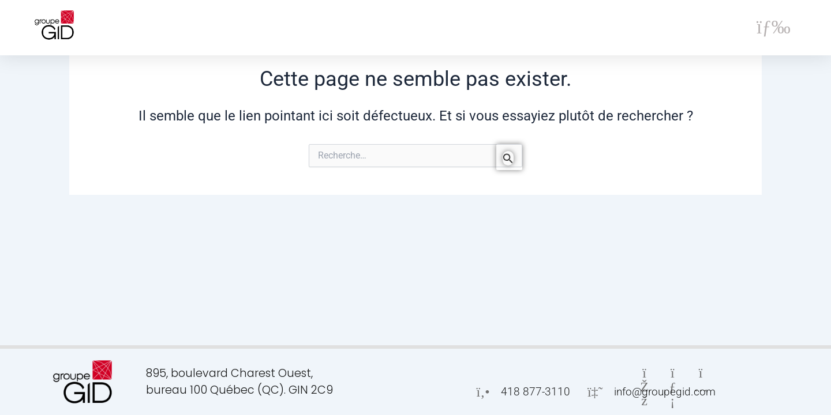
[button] (774, 27)
